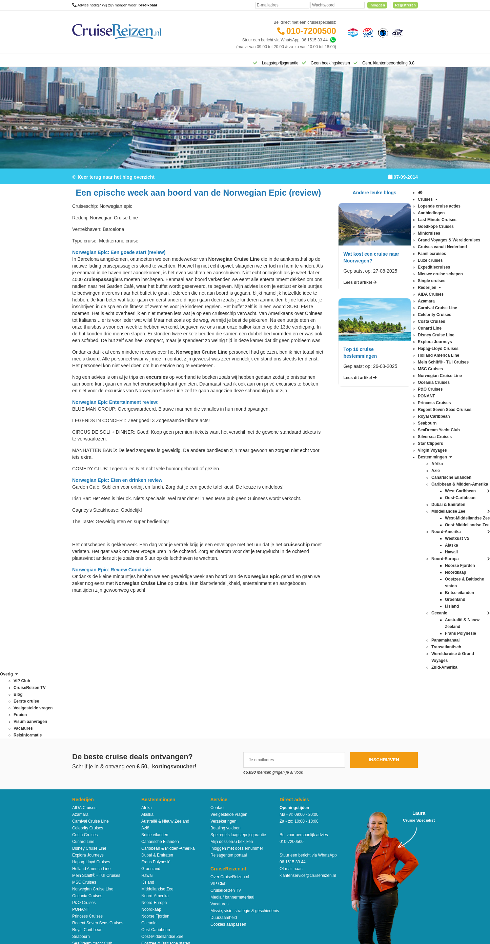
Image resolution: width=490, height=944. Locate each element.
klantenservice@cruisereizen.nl (308, 739)
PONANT (80, 773)
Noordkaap (151, 773)
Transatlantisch (155, 821)
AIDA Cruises (84, 671)
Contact (217, 671)
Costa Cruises (85, 698)
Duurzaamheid (223, 781)
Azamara (80, 678)
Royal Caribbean (87, 793)
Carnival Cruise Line (90, 685)
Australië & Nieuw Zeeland (165, 685)
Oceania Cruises (87, 760)
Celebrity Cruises (87, 692)
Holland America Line (91, 732)
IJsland (147, 746)
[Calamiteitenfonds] (382, 32)
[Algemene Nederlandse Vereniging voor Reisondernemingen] (352, 32)
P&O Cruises (84, 766)
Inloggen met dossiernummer (236, 712)
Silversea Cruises (88, 814)
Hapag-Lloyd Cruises (91, 726)
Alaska (147, 678)
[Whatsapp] (332, 40)
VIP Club (218, 747)
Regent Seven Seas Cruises (97, 787)
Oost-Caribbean (155, 793)
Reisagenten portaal (228, 719)
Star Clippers (84, 821)
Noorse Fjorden (155, 780)
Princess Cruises (87, 780)
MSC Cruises (84, 746)
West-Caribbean (155, 834)
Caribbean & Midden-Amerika (168, 712)
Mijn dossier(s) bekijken (231, 705)
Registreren (405, 5)
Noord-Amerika (155, 760)
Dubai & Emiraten (157, 719)
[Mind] (258, 920)
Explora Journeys (88, 719)
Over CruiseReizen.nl (229, 741)
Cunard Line (83, 705)
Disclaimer (194, 878)
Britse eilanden (154, 698)
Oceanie (149, 787)
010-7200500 (311, 31)
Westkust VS (152, 848)
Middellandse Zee (157, 753)
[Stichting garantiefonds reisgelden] (367, 32)
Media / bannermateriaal (232, 761)
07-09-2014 (403, 181)
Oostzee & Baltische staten (165, 807)
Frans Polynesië (155, 726)
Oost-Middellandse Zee (162, 800)
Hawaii (147, 739)
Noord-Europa (154, 766)
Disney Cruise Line (89, 712)
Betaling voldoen (225, 692)
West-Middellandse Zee (162, 841)
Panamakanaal (154, 814)
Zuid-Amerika (153, 854)
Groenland (150, 732)
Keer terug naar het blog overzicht (113, 181)
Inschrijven (384, 623)
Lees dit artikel (360, 286)
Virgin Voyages (85, 827)
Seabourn (81, 800)
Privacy (213, 878)
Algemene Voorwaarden (245, 878)
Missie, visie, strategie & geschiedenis (244, 774)
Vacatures (219, 768)
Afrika (146, 671)
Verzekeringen (223, 685)
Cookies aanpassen (228, 788)
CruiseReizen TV (225, 754)
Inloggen (377, 5)
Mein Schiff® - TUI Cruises (96, 739)
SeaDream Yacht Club (92, 807)
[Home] (80, 62)
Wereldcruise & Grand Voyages (169, 827)
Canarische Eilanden (160, 705)
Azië (145, 692)
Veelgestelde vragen (228, 678)
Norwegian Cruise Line (92, 753)
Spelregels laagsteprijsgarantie (238, 698)
